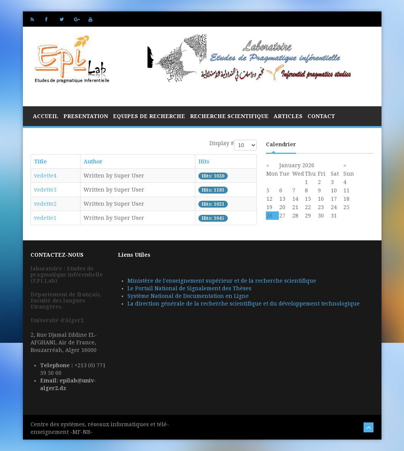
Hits (203, 161)
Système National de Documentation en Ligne (188, 296)
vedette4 (45, 176)
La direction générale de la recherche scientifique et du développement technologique (243, 304)
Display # (221, 143)
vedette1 (45, 218)
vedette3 (45, 190)
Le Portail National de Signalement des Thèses (189, 288)
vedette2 (45, 204)
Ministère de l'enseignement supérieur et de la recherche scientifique (221, 281)
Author (93, 161)
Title (40, 161)
